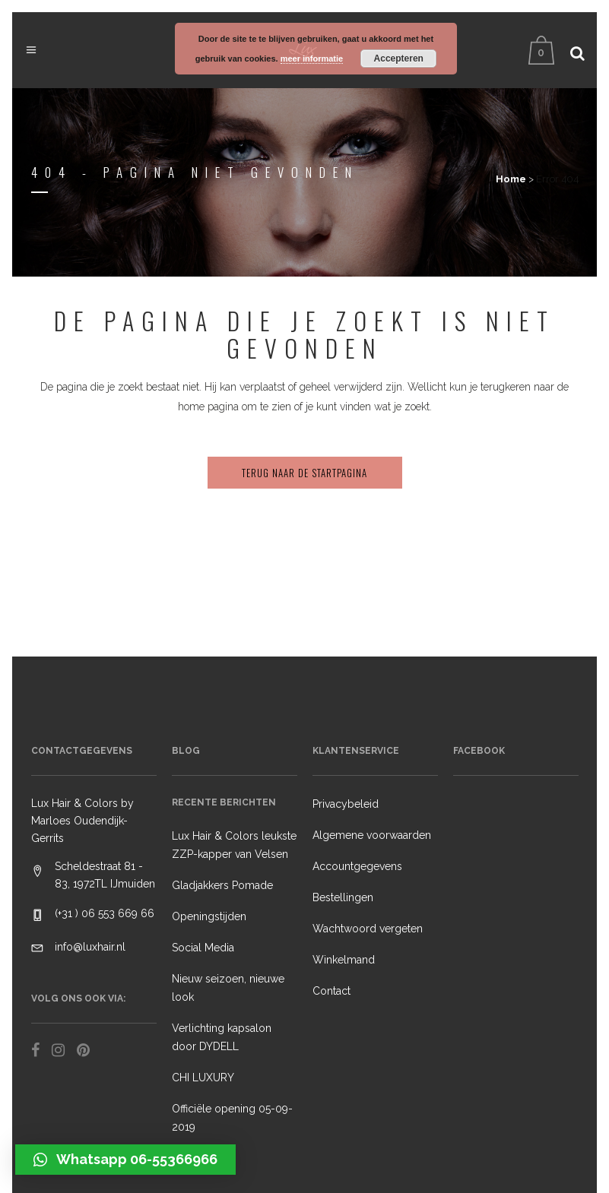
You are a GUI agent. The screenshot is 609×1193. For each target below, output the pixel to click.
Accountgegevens (357, 866)
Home (511, 179)
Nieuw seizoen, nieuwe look (228, 988)
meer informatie (312, 58)
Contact (331, 991)
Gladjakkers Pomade (222, 885)
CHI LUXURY (203, 1077)
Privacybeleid (345, 804)
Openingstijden (209, 916)
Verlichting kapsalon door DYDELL (221, 1037)
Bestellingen (342, 897)
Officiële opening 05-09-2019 (232, 1118)
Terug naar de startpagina (304, 472)
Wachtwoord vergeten (367, 928)
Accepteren (398, 58)
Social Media (203, 947)
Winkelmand (343, 960)
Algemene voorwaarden (371, 835)
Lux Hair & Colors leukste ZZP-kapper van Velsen (234, 845)
